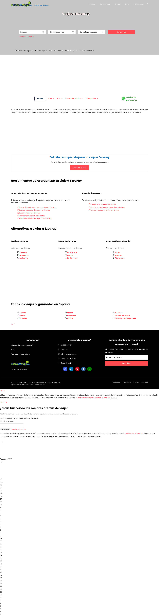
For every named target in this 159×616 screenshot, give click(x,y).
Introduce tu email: (7, 421)
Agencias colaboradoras (20, 354)
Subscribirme (5, 429)
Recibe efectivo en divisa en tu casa (104, 210)
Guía (58, 98)
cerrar (2, 390)
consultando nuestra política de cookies (94, 398)
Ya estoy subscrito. (18, 429)
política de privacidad (134, 434)
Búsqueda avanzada (26, 37)
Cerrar (3, 402)
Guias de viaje (66, 363)
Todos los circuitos (68, 359)
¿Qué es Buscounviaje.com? (22, 345)
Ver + (13, 324)
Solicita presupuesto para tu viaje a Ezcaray (80, 157)
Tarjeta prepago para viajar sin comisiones (107, 207)
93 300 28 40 (66, 345)
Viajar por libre (91, 98)
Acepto (114, 398)
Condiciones (126, 382)
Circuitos (91, 4)
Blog (127, 4)
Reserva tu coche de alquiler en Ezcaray (34, 219)
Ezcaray (40, 98)
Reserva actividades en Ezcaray (31, 216)
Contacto (64, 350)
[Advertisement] (79, 74)
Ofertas (117, 4)
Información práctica (73, 98)
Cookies (136, 382)
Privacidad (116, 382)
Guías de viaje (105, 4)
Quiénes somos (138, 4)
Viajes (50, 98)
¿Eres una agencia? (69, 354)
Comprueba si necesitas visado (102, 204)
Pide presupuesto (79, 168)
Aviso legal (144, 382)
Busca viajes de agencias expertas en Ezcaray (36, 207)
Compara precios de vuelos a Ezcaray (33, 210)
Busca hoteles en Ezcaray (28, 213)
